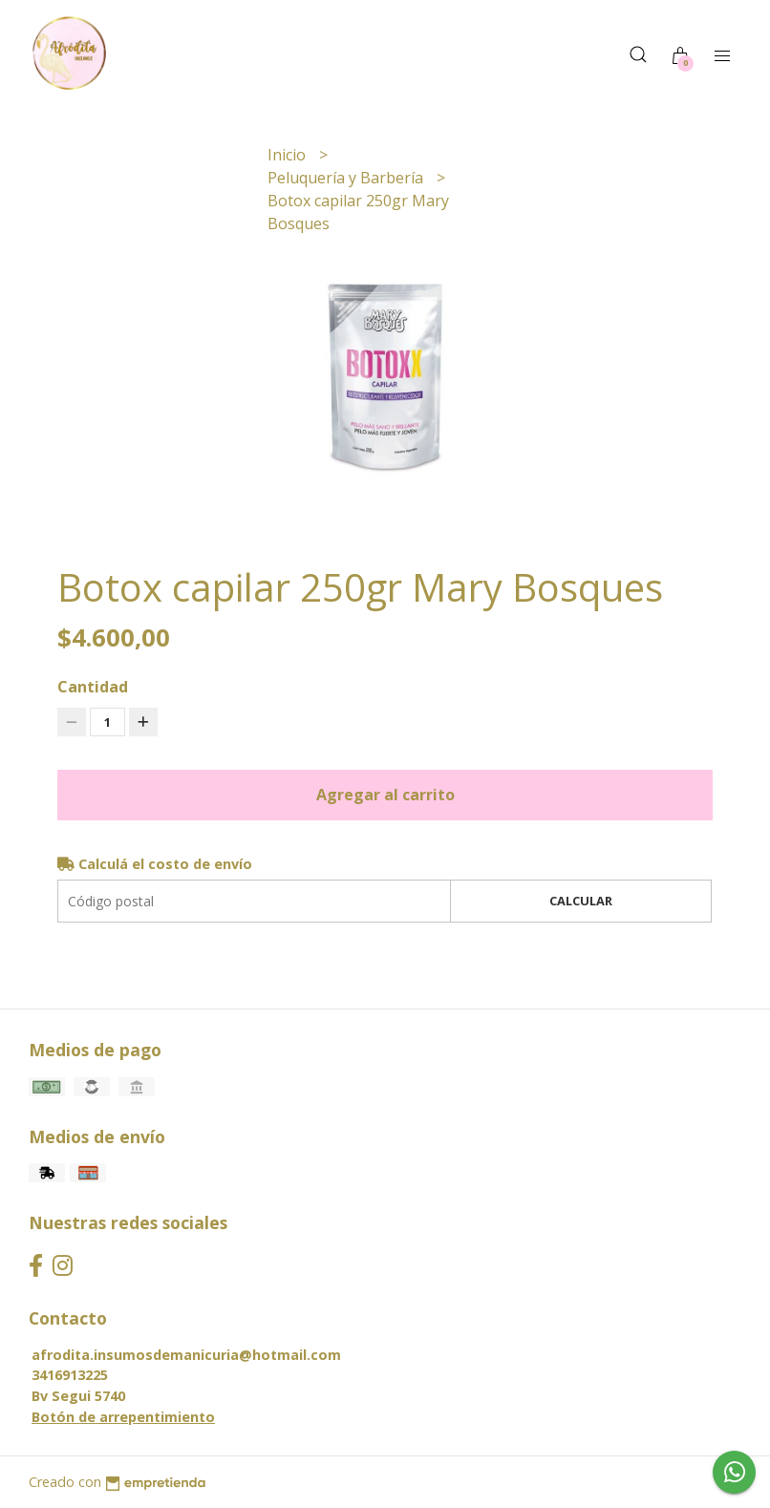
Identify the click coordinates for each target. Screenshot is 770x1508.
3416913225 (70, 1375)
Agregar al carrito (385, 794)
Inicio (288, 154)
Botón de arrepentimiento (123, 1417)
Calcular (580, 900)
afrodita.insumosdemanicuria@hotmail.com (186, 1355)
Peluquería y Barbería (347, 177)
